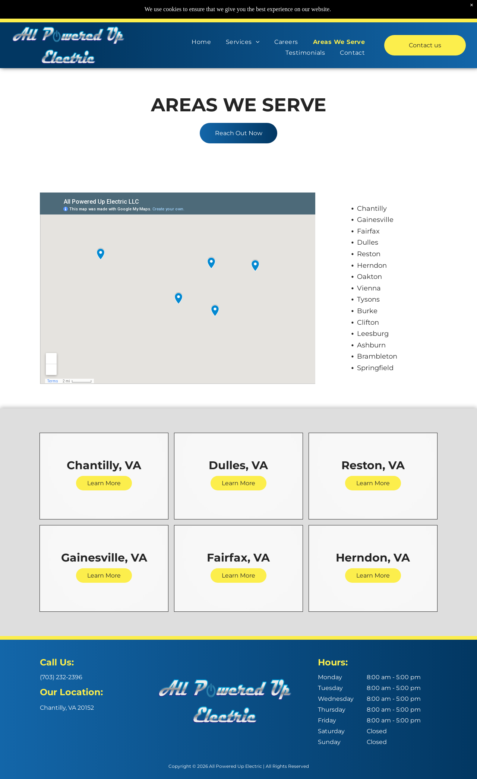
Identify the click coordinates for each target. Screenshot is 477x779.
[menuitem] (201, 40)
